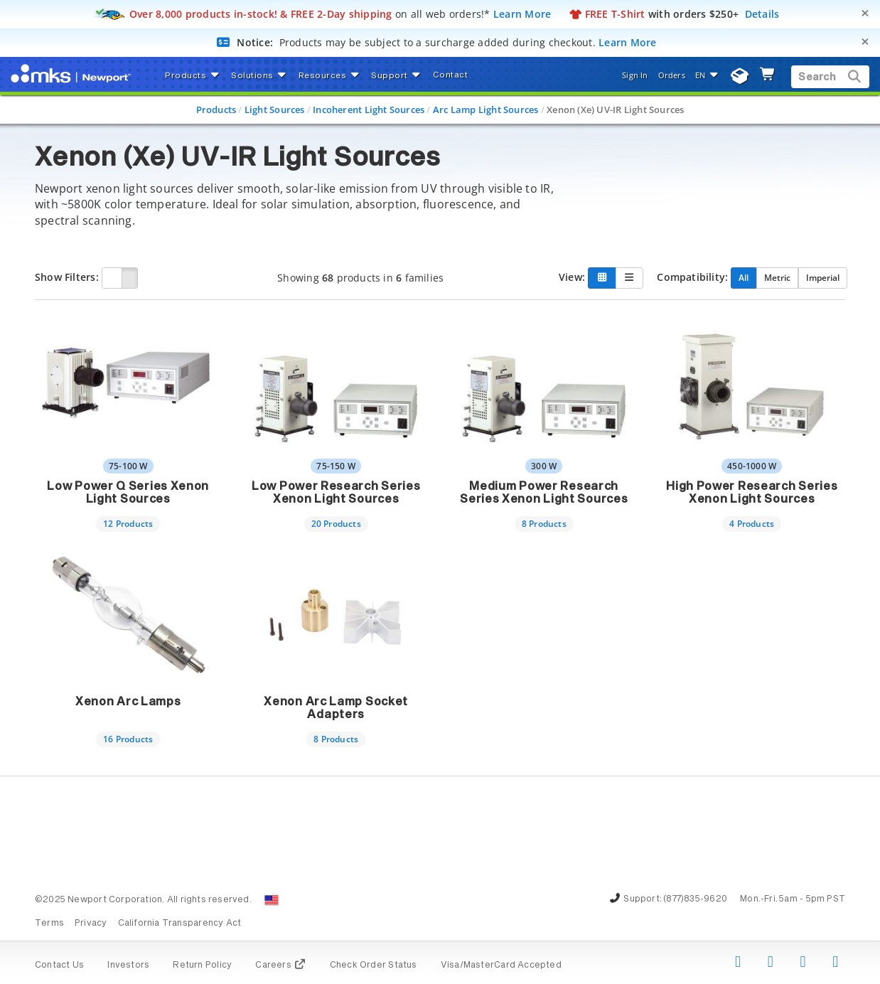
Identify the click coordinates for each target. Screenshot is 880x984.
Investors (128, 965)
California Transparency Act (180, 923)
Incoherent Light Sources (368, 109)
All (743, 277)
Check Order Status (373, 965)
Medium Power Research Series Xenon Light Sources (544, 493)
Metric (777, 277)
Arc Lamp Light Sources (486, 109)
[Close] (865, 13)
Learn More (522, 14)
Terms (49, 923)
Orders (671, 75)
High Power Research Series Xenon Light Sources (751, 493)
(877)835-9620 (695, 899)
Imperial (822, 277)
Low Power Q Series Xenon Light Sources (128, 493)
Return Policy (202, 965)
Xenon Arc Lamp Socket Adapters (336, 708)
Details (762, 14)
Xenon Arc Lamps (128, 701)
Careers (280, 965)
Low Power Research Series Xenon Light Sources (336, 493)
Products (216, 109)
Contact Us (59, 965)
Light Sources (275, 109)
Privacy (91, 923)
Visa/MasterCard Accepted (501, 965)
